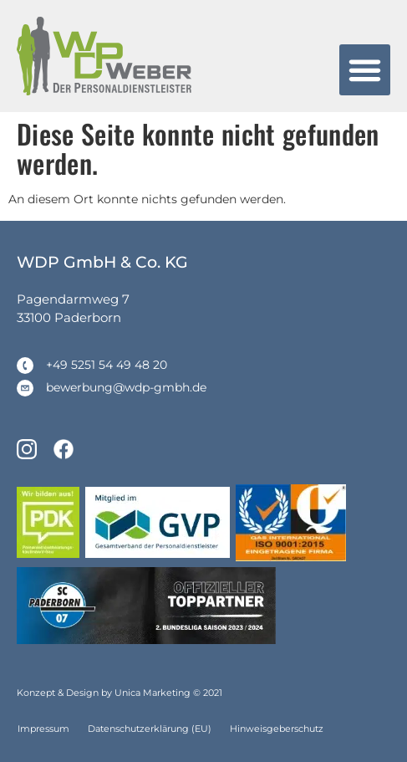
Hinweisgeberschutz (276, 728)
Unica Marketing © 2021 (168, 692)
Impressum (43, 728)
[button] (365, 70)
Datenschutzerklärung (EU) (149, 728)
